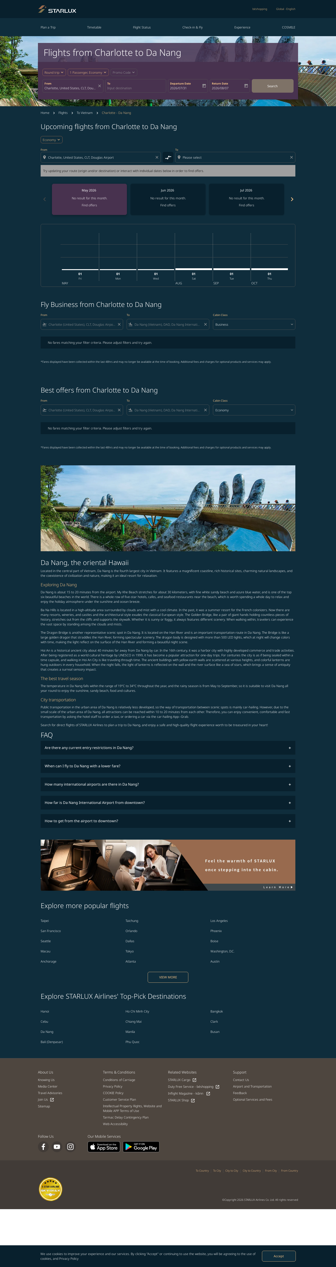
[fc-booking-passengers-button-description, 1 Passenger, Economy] (86, 72)
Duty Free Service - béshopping (194, 1086)
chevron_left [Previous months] (44, 199)
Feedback (240, 1093)
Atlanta (131, 961)
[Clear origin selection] (158, 157)
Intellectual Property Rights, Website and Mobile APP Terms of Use (132, 1108)
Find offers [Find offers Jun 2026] (168, 205)
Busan (214, 1031)
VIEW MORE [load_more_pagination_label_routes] (168, 977)
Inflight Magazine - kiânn (189, 1093)
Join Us (46, 1099)
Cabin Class (220, 315)
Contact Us (241, 1080)
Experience (242, 27)
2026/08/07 (220, 88)
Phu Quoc (133, 1042)
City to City (231, 1171)
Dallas (130, 941)
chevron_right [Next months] (291, 199)
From (47, 83)
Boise (214, 941)
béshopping (259, 9)
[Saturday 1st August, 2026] (193, 269)
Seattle (46, 941)
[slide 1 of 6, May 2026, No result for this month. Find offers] (89, 199)
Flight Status (142, 27)
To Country (202, 1171)
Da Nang (47, 1031)
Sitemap (44, 1106)
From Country (289, 1171)
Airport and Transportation (252, 1086)
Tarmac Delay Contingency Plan (126, 1117)
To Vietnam (85, 113)
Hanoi (45, 1011)
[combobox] (70, 88)
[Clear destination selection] (292, 157)
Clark (214, 1021)
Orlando (131, 931)
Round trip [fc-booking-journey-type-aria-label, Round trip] (51, 72)
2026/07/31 (178, 88)
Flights (63, 113)
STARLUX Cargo (182, 1080)
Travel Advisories (50, 1093)
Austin (214, 961)
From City (271, 1171)
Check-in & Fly (192, 27)
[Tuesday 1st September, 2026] (231, 269)
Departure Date (180, 83)
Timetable (94, 27)
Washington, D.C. (222, 951)
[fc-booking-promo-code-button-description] (122, 72)
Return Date (220, 83)
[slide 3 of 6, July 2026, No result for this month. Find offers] (246, 199)
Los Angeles (219, 920)
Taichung (132, 920)
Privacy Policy (69, 1258)
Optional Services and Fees (252, 1099)
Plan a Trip (48, 27)
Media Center (48, 1086)
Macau (45, 951)
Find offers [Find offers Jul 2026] (246, 205)
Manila (130, 1031)
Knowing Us (46, 1080)
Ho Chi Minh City (137, 1011)
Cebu (44, 1021)
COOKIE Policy (113, 1093)
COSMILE (288, 27)
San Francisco (51, 931)
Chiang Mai (134, 1021)
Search (272, 86)
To (108, 83)
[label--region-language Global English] (285, 9)
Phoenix (216, 931)
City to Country (252, 1171)
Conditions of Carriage (119, 1080)
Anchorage (48, 961)
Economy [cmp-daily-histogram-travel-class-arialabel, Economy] (49, 140)
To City (217, 1171)
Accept (279, 1256)
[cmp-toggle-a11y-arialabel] (168, 157)
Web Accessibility (115, 1124)
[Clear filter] (119, 324)
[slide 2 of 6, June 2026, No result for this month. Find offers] (168, 199)
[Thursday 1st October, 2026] (269, 269)
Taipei (45, 920)
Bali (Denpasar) (52, 1042)
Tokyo (130, 951)
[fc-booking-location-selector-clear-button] (100, 85)
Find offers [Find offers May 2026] (89, 205)
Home (45, 113)
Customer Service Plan (119, 1099)
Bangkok (216, 1011)
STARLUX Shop (181, 1100)
